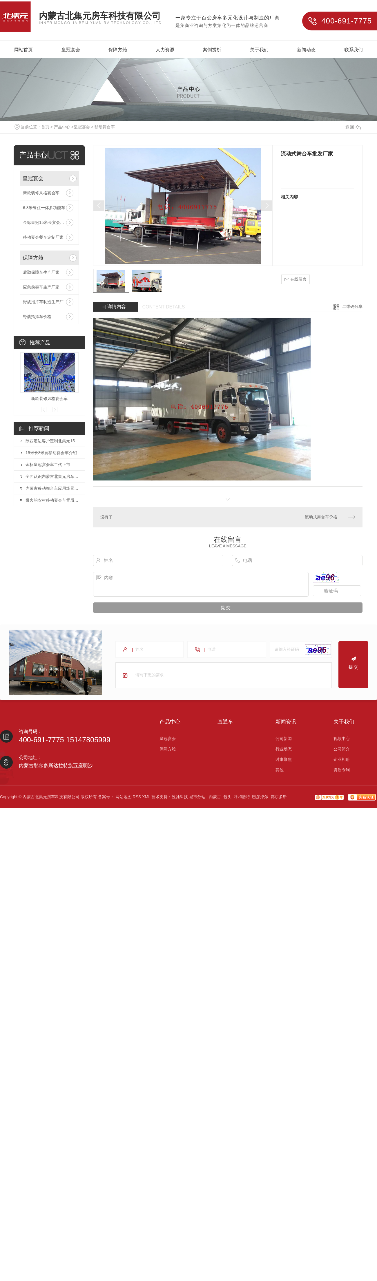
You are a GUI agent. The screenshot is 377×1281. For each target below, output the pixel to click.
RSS (137, 796)
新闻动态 (306, 50)
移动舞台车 (105, 127)
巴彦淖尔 (260, 796)
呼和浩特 (242, 796)
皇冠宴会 (70, 50)
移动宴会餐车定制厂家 (43, 237)
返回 (353, 127)
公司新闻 (284, 738)
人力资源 (165, 50)
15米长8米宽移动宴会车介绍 (51, 452)
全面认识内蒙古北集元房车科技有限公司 (52, 476)
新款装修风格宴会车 (41, 193)
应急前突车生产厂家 (41, 287)
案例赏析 (212, 50)
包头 (227, 796)
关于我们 (259, 50)
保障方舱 (117, 50)
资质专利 (342, 769)
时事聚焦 (284, 759)
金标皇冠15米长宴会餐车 (45, 222)
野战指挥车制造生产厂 (43, 301)
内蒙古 (215, 796)
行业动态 (284, 749)
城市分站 (197, 796)
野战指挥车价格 (37, 316)
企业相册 (342, 759)
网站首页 (23, 50)
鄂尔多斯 (279, 796)
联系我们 (353, 50)
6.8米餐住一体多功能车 (44, 207)
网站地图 (123, 796)
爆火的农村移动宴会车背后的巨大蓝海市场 (52, 500)
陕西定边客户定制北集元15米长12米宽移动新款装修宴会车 (52, 440)
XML (146, 796)
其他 (280, 769)
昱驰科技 (180, 796)
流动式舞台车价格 (321, 517)
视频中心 (342, 738)
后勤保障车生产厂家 (41, 272)
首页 (45, 127)
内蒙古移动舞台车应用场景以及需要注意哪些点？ (52, 488)
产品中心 (62, 127)
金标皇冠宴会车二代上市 (48, 464)
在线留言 (295, 279)
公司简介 (342, 749)
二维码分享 (352, 306)
